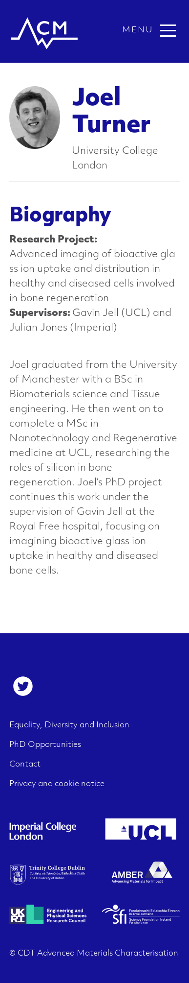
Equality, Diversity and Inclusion (69, 725)
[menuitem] (23, 686)
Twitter (23, 686)
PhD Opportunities (45, 745)
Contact (25, 764)
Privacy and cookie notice (57, 784)
